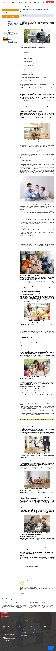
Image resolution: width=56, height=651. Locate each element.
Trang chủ (14, 2)
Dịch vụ (30, 2)
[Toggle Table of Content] (21, 15)
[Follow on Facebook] (3, 640)
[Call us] (11, 640)
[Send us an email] (8, 640)
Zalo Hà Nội (51, 647)
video (39, 2)
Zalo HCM (50, 648)
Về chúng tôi (20, 2)
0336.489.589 (49, 2)
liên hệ (43, 2)
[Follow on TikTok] (6, 640)
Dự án (25, 2)
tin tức (34, 2)
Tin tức (5, 12)
